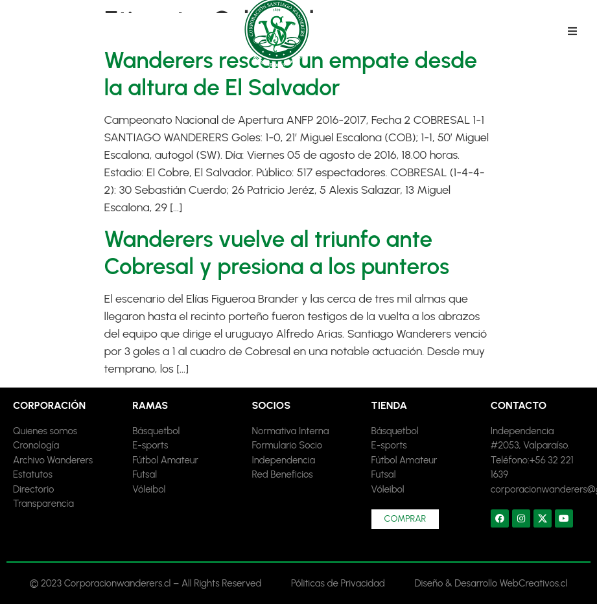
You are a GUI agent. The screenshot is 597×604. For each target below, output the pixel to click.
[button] (572, 31)
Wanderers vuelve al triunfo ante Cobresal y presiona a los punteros (277, 253)
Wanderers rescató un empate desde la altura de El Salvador (290, 74)
